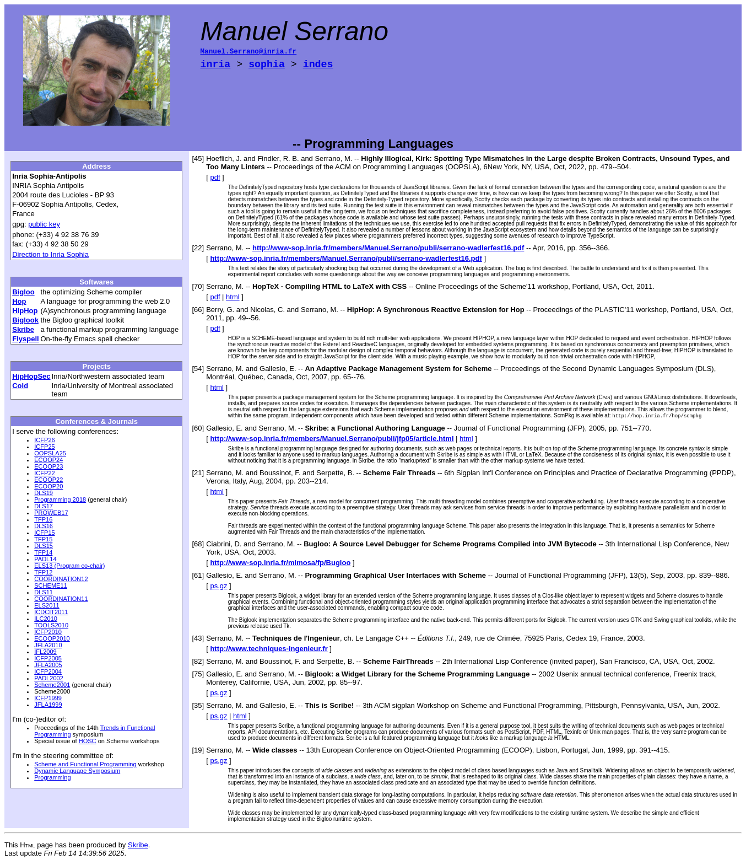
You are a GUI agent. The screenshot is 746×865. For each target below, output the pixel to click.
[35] (198, 706)
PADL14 (45, 559)
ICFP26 (44, 440)
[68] (198, 544)
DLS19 (43, 493)
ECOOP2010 (51, 638)
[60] (198, 429)
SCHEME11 (50, 585)
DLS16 (43, 526)
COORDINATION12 (61, 579)
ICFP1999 (48, 698)
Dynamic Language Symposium (77, 770)
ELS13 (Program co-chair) (69, 565)
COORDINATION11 (61, 598)
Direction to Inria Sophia (50, 254)
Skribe (138, 845)
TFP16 (43, 519)
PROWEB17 (51, 512)
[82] (198, 662)
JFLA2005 (48, 665)
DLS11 (43, 592)
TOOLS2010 (51, 625)
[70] (198, 286)
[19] (198, 750)
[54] (198, 368)
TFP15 (43, 539)
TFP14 (43, 552)
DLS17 (43, 506)
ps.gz (218, 586)
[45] (198, 158)
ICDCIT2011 (51, 612)
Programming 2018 (60, 499)
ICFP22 (44, 473)
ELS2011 (46, 605)
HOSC (87, 741)
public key (44, 224)
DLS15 (43, 545)
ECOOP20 (48, 486)
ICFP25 (44, 446)
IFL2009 (45, 651)
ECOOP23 (48, 466)
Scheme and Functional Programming (85, 764)
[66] (198, 309)
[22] (198, 248)
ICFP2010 (48, 631)
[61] (198, 576)
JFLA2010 (48, 645)
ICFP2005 (48, 658)
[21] (198, 473)
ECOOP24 (48, 459)
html (233, 297)
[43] (198, 639)
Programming (52, 777)
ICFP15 (44, 532)
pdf (215, 177)
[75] (198, 674)
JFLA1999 (48, 704)
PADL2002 (48, 678)
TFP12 (43, 572)
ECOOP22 (48, 479)
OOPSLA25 (50, 453)
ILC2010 (45, 618)
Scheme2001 (52, 684)
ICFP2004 (48, 671)
